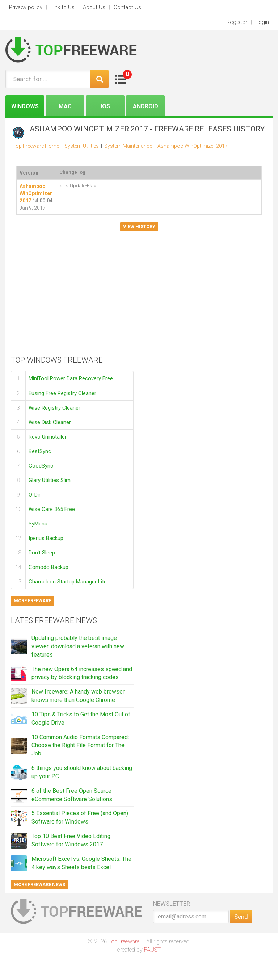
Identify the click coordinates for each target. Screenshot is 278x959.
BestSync (40, 451)
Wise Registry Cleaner (54, 407)
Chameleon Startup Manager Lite (68, 581)
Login (262, 22)
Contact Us (127, 7)
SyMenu (38, 523)
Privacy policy (25, 7)
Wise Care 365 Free (52, 509)
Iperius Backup (46, 538)
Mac (65, 106)
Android (145, 106)
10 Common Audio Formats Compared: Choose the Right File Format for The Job (80, 745)
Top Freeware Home (36, 146)
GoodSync (41, 465)
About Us (94, 7)
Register (237, 22)
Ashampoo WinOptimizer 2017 (192, 146)
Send (241, 916)
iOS (105, 106)
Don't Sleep (42, 552)
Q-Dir (35, 494)
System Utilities (81, 146)
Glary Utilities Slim (50, 480)
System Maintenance (128, 146)
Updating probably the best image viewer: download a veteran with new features (77, 646)
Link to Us (63, 7)
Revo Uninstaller (48, 436)
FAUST (152, 949)
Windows (25, 106)
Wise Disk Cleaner (50, 422)
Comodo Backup (48, 567)
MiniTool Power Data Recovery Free (71, 378)
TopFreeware (124, 941)
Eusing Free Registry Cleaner (62, 393)
